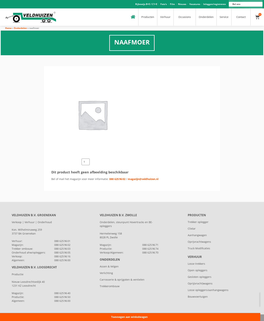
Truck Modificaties (199, 248)
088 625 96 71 (150, 245)
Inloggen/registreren (214, 4)
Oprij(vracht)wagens (200, 283)
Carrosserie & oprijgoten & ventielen (122, 279)
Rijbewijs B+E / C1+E (146, 4)
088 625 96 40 (62, 293)
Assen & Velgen (109, 266)
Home (8, 28)
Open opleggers (197, 270)
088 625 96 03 (62, 248)
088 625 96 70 (150, 252)
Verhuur (165, 17)
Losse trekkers (196, 263)
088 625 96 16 (242, 7)
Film (172, 4)
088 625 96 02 (117, 179)
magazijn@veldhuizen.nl (143, 179)
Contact (241, 17)
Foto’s (163, 4)
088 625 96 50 (62, 297)
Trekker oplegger (198, 222)
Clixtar (192, 228)
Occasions (184, 17)
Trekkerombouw (110, 286)
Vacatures (194, 4)
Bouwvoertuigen (198, 296)
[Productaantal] (86, 162)
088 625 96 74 (150, 248)
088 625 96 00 (242, 8)
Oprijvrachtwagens (199, 241)
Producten (147, 17)
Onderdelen (206, 17)
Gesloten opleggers (199, 277)
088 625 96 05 (62, 252)
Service (224, 17)
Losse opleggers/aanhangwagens (208, 290)
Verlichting (106, 273)
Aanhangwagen (197, 235)
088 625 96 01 (62, 241)
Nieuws (182, 4)
